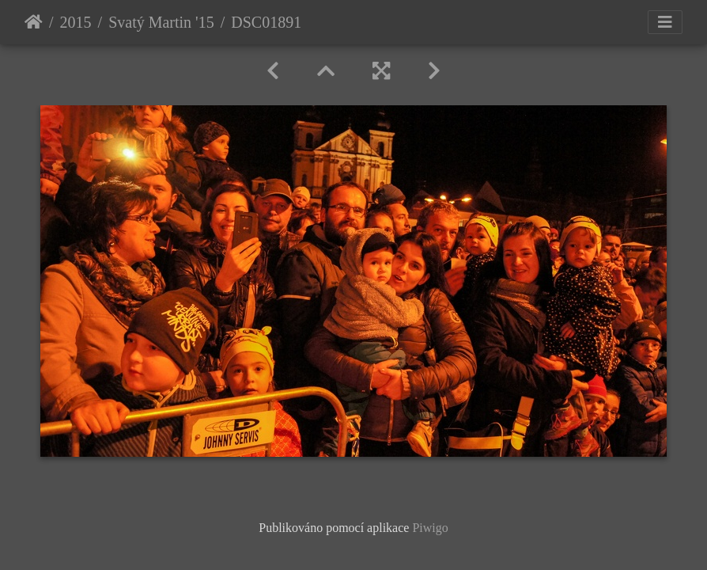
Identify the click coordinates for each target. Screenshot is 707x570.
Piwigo (430, 527)
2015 (76, 22)
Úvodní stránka (34, 22)
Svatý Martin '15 (161, 22)
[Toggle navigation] (665, 22)
